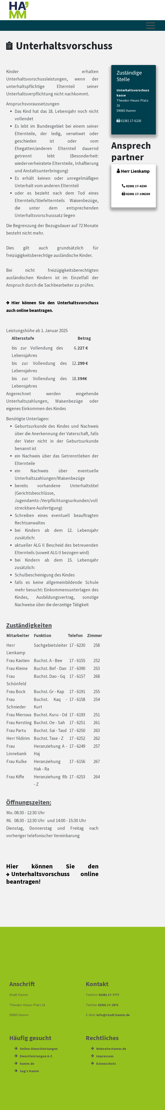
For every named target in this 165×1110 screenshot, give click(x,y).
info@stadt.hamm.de (113, 1015)
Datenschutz (103, 1063)
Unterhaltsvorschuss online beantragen (52, 877)
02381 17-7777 (109, 994)
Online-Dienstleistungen (36, 1048)
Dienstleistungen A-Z (33, 1056)
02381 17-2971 (108, 1005)
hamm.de (24, 1063)
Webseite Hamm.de (108, 1048)
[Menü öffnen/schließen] (150, 25)
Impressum (102, 1056)
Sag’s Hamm (26, 1071)
